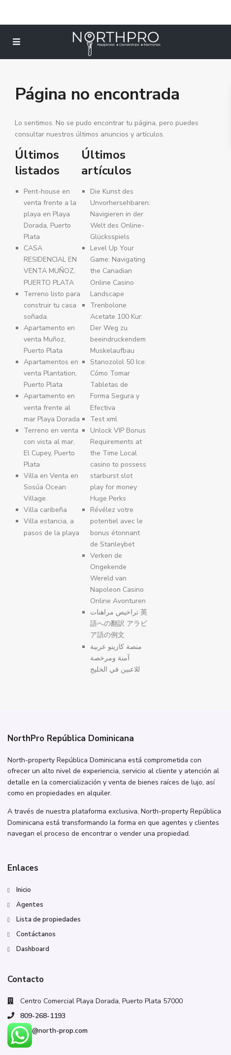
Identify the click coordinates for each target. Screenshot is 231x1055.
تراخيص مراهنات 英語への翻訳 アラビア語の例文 (118, 624)
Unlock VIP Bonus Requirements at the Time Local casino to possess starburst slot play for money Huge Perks (118, 465)
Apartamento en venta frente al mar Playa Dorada (52, 407)
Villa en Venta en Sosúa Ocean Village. (51, 487)
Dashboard (32, 949)
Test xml (103, 419)
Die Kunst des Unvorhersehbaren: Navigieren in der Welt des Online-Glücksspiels (120, 214)
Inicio (23, 889)
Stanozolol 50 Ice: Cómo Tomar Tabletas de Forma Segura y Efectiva (118, 384)
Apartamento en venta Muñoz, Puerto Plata (49, 339)
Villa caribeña (45, 509)
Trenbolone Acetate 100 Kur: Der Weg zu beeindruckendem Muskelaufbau (118, 328)
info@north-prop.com (54, 1030)
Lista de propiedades (48, 919)
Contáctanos (36, 934)
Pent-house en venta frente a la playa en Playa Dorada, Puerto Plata (50, 214)
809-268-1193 (43, 1016)
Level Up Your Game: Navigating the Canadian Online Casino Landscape (117, 270)
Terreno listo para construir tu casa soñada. (52, 305)
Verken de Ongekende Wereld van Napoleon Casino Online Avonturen (118, 578)
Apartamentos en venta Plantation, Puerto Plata (51, 373)
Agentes (29, 904)
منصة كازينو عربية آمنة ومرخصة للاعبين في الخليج (116, 658)
